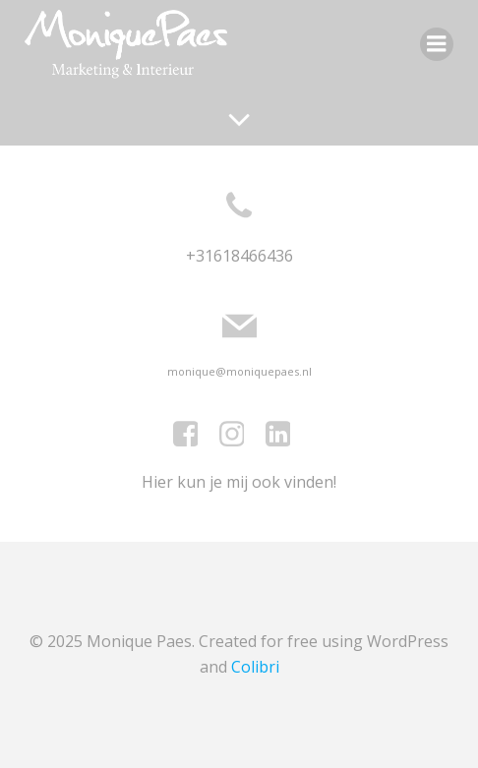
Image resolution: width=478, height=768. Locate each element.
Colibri (255, 667)
